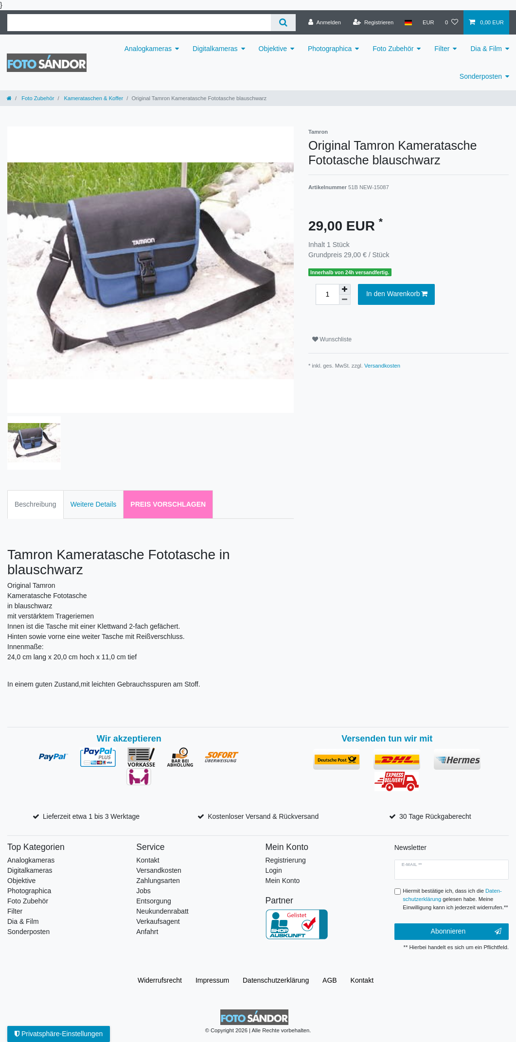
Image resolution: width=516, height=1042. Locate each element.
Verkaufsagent (158, 921)
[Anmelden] (324, 22)
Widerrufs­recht (160, 980)
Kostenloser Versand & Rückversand (263, 816)
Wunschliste (332, 339)
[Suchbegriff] (139, 22)
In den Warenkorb (396, 294)
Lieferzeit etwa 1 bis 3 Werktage (91, 816)
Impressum (212, 980)
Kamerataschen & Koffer (93, 98)
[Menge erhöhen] (345, 289)
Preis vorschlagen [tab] (168, 504)
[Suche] (283, 22)
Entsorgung (153, 901)
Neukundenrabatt (162, 911)
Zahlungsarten (158, 880)
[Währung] (428, 22)
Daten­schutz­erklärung (276, 980)
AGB (329, 980)
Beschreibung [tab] (35, 504)
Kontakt (147, 860)
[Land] (408, 22)
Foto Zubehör (393, 49)
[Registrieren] (373, 22)
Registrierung (286, 860)
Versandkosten (382, 366)
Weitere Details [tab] (94, 504)
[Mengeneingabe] (327, 294)
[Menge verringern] (345, 300)
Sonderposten (481, 76)
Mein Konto (283, 880)
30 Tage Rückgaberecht (435, 816)
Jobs (143, 891)
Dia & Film (486, 49)
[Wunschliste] (451, 22)
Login (274, 870)
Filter (441, 49)
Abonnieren (466, 931)
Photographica (330, 49)
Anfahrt (147, 932)
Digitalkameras (215, 49)
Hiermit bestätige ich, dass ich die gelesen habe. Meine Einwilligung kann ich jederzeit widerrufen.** (455, 899)
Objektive (273, 49)
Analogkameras (148, 49)
